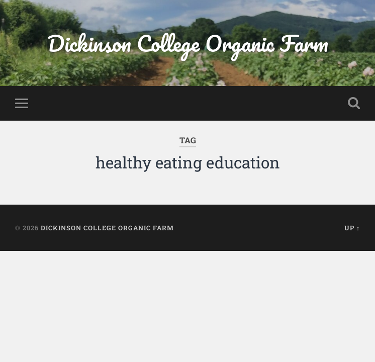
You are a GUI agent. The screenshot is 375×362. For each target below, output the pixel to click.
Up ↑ (352, 228)
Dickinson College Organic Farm (187, 43)
